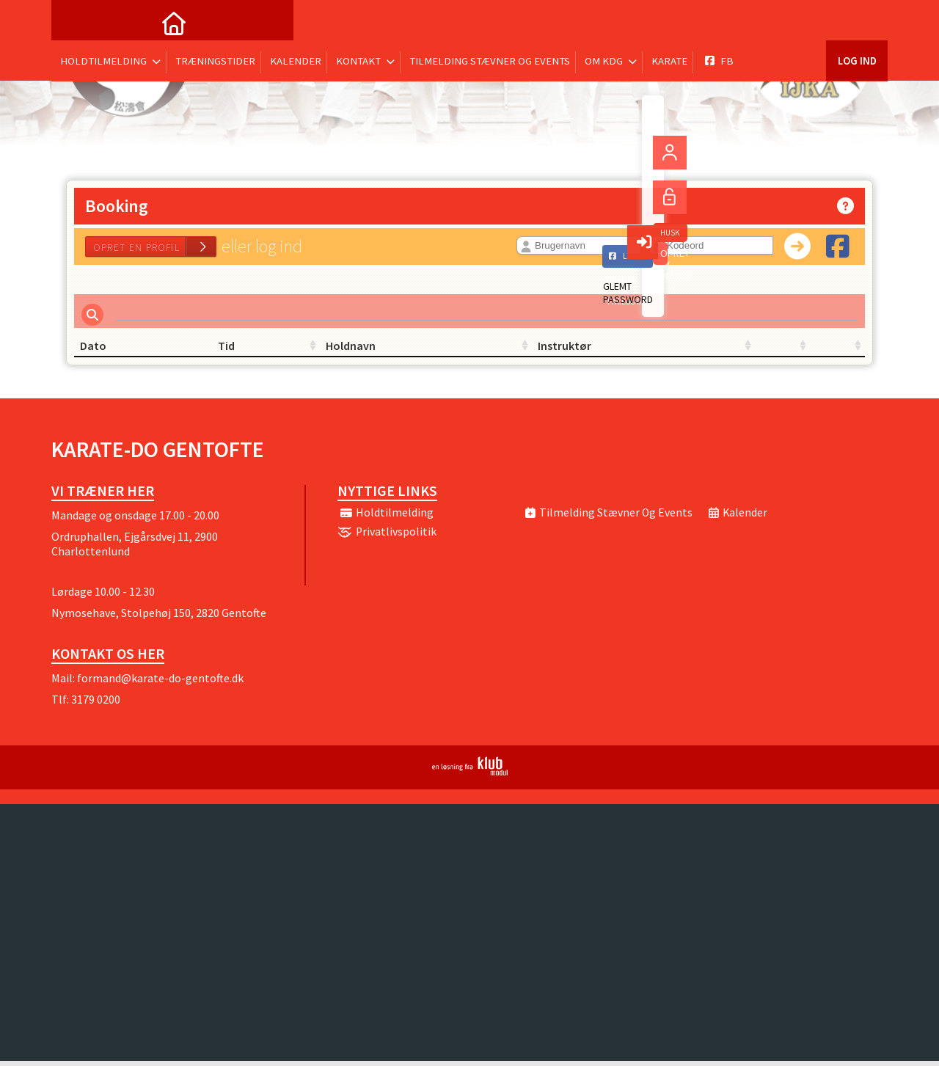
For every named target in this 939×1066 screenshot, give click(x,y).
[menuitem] (73, 22)
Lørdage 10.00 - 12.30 (103, 596)
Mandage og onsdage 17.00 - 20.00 (135, 520)
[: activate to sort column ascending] (668, 351)
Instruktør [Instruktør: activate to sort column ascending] (502, 350)
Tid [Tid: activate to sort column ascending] (220, 350)
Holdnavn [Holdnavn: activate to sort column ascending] (368, 350)
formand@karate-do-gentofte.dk (160, 683)
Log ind (856, 22)
